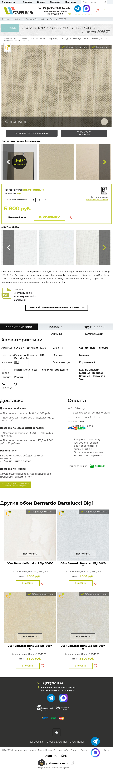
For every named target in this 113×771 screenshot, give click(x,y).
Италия (18, 377)
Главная (5, 19)
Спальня (94, 370)
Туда (104, 162)
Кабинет (84, 376)
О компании (8, 2)
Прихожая (98, 376)
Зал (81, 379)
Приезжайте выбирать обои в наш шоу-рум (54, 308)
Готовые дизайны (56, 742)
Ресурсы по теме (89, 750)
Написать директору (82, 14)
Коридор (97, 373)
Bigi (51, 19)
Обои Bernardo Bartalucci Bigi (30, 563)
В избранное (71, 217)
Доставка (55, 2)
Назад (11, 28)
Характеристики (18, 327)
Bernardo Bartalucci (35, 19)
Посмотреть (30, 554)
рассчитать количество (17, 200)
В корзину (49, 217)
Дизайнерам (77, 742)
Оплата (41, 2)
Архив (107, 750)
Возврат (27, 2)
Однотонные (87, 348)
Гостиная (84, 373)
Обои (17, 19)
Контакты (70, 2)
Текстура (102, 348)
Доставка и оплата (57, 328)
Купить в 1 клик (17, 217)
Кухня (83, 370)
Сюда (8, 162)
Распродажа (35, 742)
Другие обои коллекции (94, 328)
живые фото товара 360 (84, 133)
